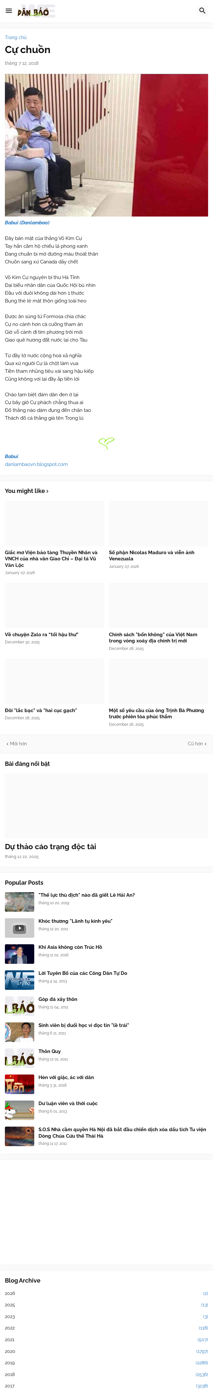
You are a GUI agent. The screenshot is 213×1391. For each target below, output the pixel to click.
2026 (106, 1293)
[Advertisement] (106, 1212)
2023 (106, 1317)
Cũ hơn (195, 743)
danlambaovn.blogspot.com (36, 464)
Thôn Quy (49, 1051)
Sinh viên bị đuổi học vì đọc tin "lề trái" (83, 1025)
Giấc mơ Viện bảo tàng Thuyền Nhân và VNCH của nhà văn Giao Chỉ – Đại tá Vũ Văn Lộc (51, 559)
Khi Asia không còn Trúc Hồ (70, 947)
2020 (106, 1351)
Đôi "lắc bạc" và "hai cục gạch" (41, 710)
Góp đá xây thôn (57, 999)
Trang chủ (15, 37)
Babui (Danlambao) (27, 223)
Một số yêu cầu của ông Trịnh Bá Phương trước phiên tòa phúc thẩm (156, 714)
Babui (11, 456)
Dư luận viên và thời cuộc (68, 1103)
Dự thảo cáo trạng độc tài (50, 846)
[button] (9, 11)
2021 (106, 1340)
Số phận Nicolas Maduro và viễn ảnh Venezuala (151, 556)
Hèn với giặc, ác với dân (66, 1077)
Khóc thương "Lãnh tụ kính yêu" (75, 921)
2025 (106, 1305)
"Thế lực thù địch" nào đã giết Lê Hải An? (86, 895)
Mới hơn (18, 743)
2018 (106, 1374)
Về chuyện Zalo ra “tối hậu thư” (41, 635)
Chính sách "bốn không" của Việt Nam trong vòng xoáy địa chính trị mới (153, 638)
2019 (106, 1363)
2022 (106, 1328)
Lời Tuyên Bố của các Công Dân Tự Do (82, 973)
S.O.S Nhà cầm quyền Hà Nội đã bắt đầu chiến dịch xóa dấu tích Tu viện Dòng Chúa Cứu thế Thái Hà (122, 1133)
